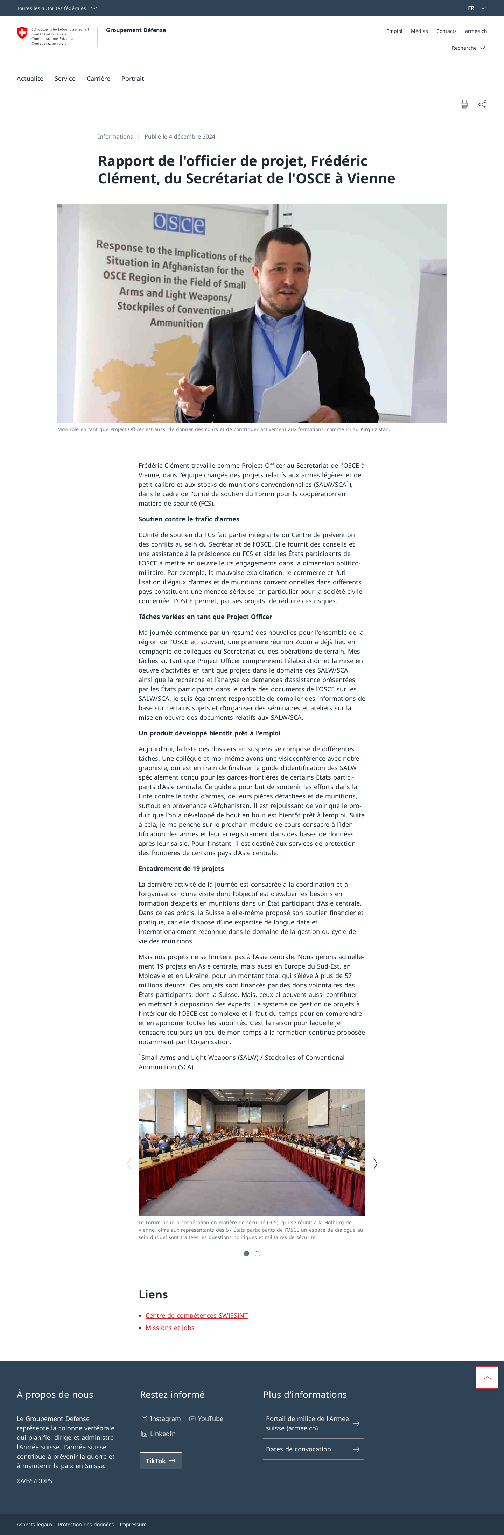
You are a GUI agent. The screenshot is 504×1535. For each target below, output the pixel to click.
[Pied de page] (252, 1524)
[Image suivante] (375, 1164)
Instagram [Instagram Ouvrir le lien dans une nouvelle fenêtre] (160, 1418)
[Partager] (482, 104)
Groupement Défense (136, 30)
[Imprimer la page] (464, 104)
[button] (30, 78)
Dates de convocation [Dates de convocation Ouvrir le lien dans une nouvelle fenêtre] (313, 1449)
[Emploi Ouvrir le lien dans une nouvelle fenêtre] (394, 31)
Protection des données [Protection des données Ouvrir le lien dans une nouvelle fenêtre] (86, 1524)
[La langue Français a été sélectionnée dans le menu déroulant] (474, 8)
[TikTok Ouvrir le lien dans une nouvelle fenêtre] (161, 1460)
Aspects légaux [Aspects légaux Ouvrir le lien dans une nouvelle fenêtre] (34, 1524)
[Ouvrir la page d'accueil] (91, 41)
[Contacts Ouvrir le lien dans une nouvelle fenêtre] (446, 31)
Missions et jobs (170, 1327)
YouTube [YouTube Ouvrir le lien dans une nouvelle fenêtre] (205, 1418)
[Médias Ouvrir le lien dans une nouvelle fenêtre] (419, 31)
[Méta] (436, 31)
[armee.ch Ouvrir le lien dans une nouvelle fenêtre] (476, 31)
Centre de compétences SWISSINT (197, 1315)
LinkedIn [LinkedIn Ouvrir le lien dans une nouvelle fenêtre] (158, 1433)
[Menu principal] (246, 78)
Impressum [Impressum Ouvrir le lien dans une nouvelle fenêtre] (133, 1524)
